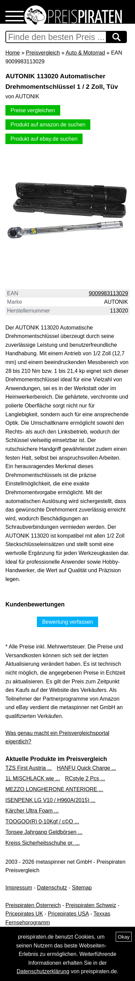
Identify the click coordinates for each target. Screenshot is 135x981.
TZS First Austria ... (28, 768)
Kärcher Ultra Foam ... (32, 811)
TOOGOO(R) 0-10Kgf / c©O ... (42, 821)
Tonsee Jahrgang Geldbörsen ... (44, 832)
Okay (124, 937)
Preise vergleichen (32, 110)
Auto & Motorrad (85, 53)
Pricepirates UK (24, 914)
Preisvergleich (43, 53)
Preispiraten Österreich (33, 905)
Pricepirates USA (68, 914)
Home (12, 53)
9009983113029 (108, 293)
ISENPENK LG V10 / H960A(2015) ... (50, 800)
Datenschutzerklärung (43, 971)
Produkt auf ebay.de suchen (43, 139)
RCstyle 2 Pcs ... (85, 778)
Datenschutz (52, 887)
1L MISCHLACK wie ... (32, 778)
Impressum (18, 887)
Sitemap (82, 887)
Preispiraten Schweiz (91, 905)
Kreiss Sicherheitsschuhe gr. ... (42, 843)
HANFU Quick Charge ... (86, 768)
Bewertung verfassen (67, 622)
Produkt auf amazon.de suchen (47, 124)
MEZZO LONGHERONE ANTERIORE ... (54, 789)
